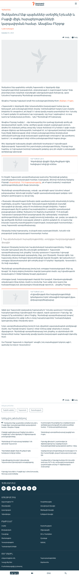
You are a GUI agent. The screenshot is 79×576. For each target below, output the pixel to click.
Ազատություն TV (7, 502)
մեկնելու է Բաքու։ (66, 101)
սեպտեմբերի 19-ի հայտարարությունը (25, 182)
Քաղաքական (6, 530)
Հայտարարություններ (48, 558)
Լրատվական (6, 510)
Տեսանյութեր (5, 506)
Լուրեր (3, 526)
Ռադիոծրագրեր (46, 502)
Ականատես (44, 562)
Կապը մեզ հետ (6, 562)
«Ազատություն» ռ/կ (8, 558)
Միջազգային (45, 530)
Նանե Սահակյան (7, 29)
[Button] (65, 37)
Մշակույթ (43, 538)
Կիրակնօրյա (5, 514)
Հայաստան (6, 10)
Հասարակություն (7, 542)
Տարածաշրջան (46, 526)
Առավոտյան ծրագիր (47, 506)
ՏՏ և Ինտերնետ (46, 534)
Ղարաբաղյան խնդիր (8, 546)
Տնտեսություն (6, 538)
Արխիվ (42, 542)
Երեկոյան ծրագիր (46, 514)
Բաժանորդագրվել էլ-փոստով (11, 566)
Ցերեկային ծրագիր (47, 510)
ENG (49, 573)
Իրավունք (4, 534)
